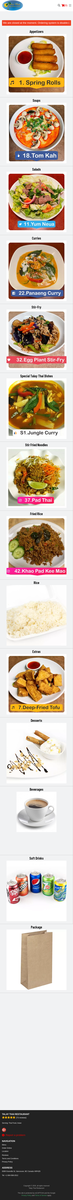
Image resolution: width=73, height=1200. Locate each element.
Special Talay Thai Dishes (36, 433)
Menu (4, 1145)
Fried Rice (36, 571)
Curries (36, 238)
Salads (36, 169)
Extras (36, 709)
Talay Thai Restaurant (15, 1114)
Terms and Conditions (10, 1158)
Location (5, 1151)
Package (36, 1042)
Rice (36, 640)
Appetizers (36, 31)
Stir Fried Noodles (36, 502)
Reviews (5, 1155)
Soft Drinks (36, 973)
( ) (64, 5)
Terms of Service (41, 1195)
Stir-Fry (36, 307)
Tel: (10, 1175)
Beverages (36, 904)
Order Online (7, 1148)
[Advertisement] (36, 16)
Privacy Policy (7, 1162)
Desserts (36, 835)
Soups (36, 100)
